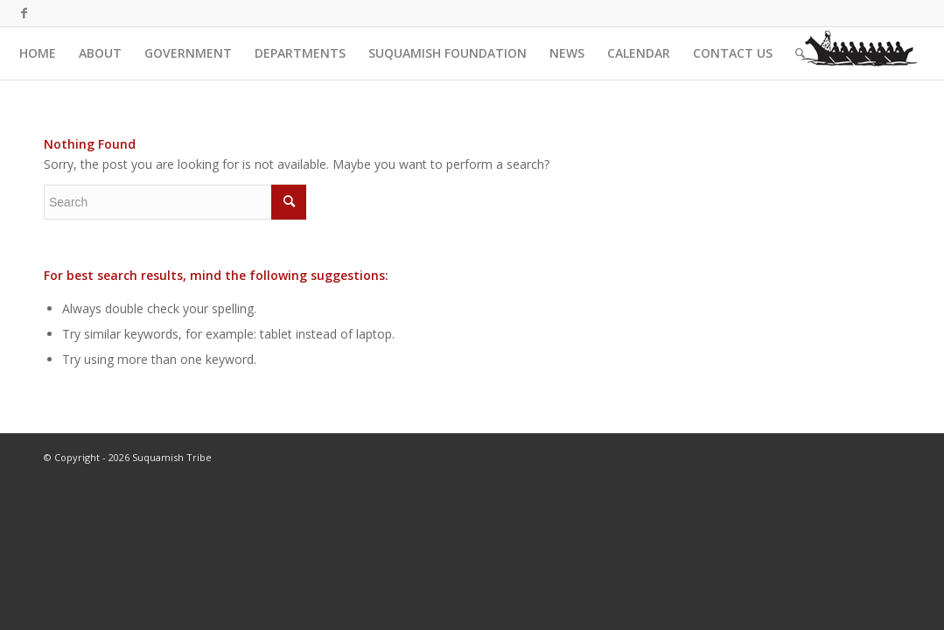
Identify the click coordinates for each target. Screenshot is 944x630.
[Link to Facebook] (24, 13)
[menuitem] (37, 53)
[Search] (800, 53)
